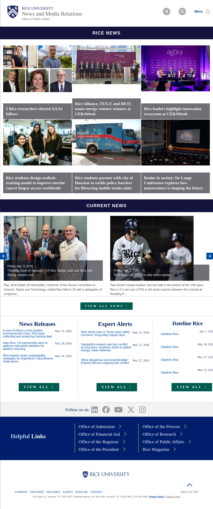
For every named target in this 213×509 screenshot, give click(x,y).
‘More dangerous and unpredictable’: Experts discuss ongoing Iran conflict (105, 361)
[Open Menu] (200, 11)
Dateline (81, 491)
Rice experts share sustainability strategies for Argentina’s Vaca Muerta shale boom (28, 358)
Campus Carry (173, 496)
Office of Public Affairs (36, 19)
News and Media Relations (52, 14)
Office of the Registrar (99, 441)
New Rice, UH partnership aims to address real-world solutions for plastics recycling (25, 345)
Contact (96, 491)
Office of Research (159, 434)
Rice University (38, 8)
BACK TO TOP (189, 491)
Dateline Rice (170, 334)
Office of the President (99, 449)
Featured (37, 491)
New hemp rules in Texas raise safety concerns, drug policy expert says (105, 333)
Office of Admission (97, 426)
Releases (53, 491)
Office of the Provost (161, 426)
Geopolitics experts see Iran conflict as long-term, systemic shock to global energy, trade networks (106, 347)
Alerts (68, 491)
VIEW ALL (36, 387)
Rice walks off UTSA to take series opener (142, 275)
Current (21, 491)
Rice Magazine (155, 449)
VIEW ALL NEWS (104, 306)
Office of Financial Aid (99, 434)
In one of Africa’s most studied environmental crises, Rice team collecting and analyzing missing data (27, 333)
